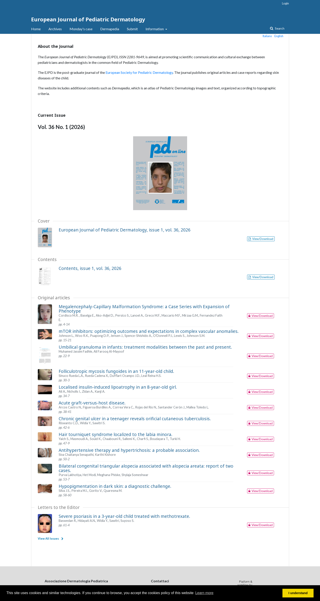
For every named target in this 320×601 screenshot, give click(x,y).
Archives (55, 29)
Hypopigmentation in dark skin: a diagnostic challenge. (115, 486)
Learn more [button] (204, 593)
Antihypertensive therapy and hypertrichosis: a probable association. (129, 450)
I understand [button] (298, 593)
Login (285, 3)
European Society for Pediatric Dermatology (139, 72)
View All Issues (48, 538)
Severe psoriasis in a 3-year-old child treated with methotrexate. (124, 516)
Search (279, 28)
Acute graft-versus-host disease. (92, 403)
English (278, 36)
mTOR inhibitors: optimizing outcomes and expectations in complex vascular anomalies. (149, 331)
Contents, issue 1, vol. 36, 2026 (90, 268)
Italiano (267, 36)
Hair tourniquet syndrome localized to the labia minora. (115, 434)
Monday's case (81, 29)
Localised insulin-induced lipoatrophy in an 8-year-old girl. (118, 387)
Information (155, 29)
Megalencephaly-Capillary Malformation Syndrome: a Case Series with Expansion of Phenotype (144, 309)
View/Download (262, 239)
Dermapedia (109, 29)
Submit (132, 29)
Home (36, 29)
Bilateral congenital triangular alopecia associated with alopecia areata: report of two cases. (146, 468)
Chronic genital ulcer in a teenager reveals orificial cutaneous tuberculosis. (135, 419)
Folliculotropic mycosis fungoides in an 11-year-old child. (116, 371)
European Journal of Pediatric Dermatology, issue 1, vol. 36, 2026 (124, 230)
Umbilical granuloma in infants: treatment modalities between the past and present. (145, 347)
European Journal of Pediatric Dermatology (88, 19)
